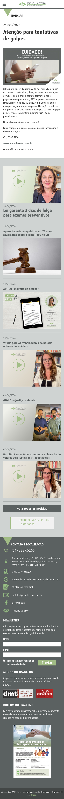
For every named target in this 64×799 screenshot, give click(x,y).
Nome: (6, 639)
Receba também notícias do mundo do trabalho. (18, 662)
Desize (33, 795)
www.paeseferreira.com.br (17, 143)
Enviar (47, 662)
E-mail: (6, 650)
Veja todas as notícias (32, 509)
